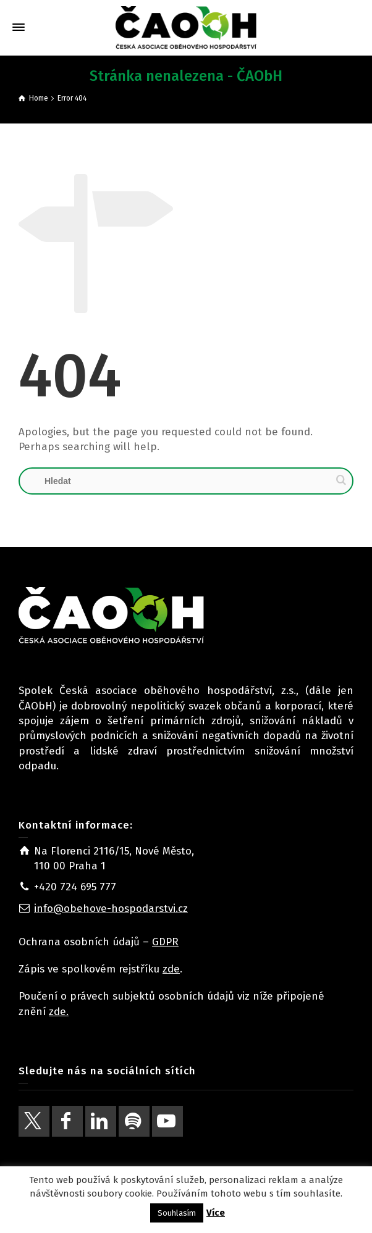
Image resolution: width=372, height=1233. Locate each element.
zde (171, 969)
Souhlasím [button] (177, 1213)
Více (215, 1212)
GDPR (165, 941)
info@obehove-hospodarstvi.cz (111, 908)
